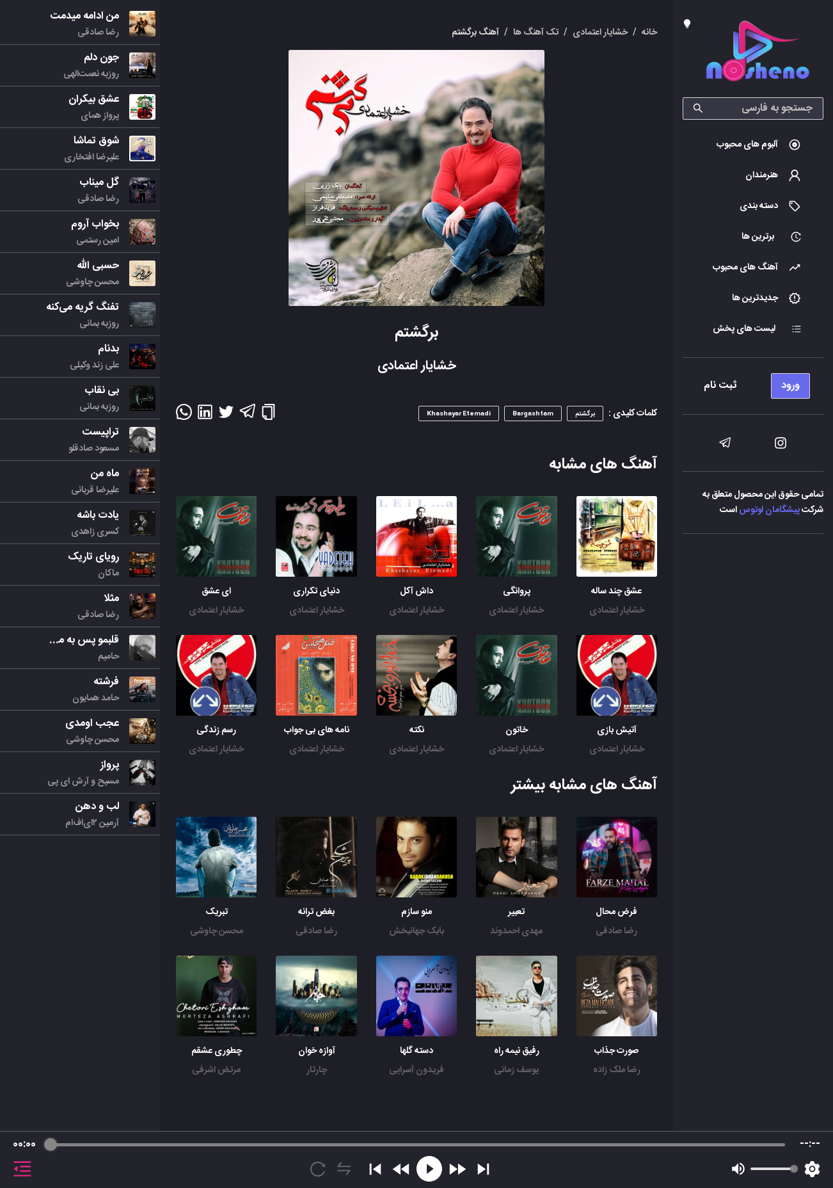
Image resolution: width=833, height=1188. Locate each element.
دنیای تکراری (316, 591)
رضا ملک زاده (616, 1070)
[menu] (753, 382)
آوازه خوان (316, 1051)
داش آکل (416, 591)
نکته (416, 730)
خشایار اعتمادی (616, 610)
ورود (790, 385)
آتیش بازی (617, 730)
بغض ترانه (316, 912)
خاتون (516, 730)
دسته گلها (416, 1051)
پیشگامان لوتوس (769, 510)
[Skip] (483, 1169)
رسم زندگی (216, 730)
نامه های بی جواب (316, 730)
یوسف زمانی (516, 1070)
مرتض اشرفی (216, 1070)
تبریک (216, 912)
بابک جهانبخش (416, 931)
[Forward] (457, 1169)
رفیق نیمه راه (516, 1051)
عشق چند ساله (616, 591)
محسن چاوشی (216, 931)
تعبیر (516, 912)
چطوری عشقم (216, 1051)
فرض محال (616, 912)
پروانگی (516, 591)
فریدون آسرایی (416, 1070)
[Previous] (375, 1169)
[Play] (429, 1169)
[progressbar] (418, 1144)
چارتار (316, 1070)
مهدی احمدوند (516, 931)
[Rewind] (401, 1169)
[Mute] (738, 1168)
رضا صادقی (616, 931)
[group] (416, 1160)
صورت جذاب (616, 1051)
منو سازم (416, 912)
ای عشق (216, 591)
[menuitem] (753, 144)
